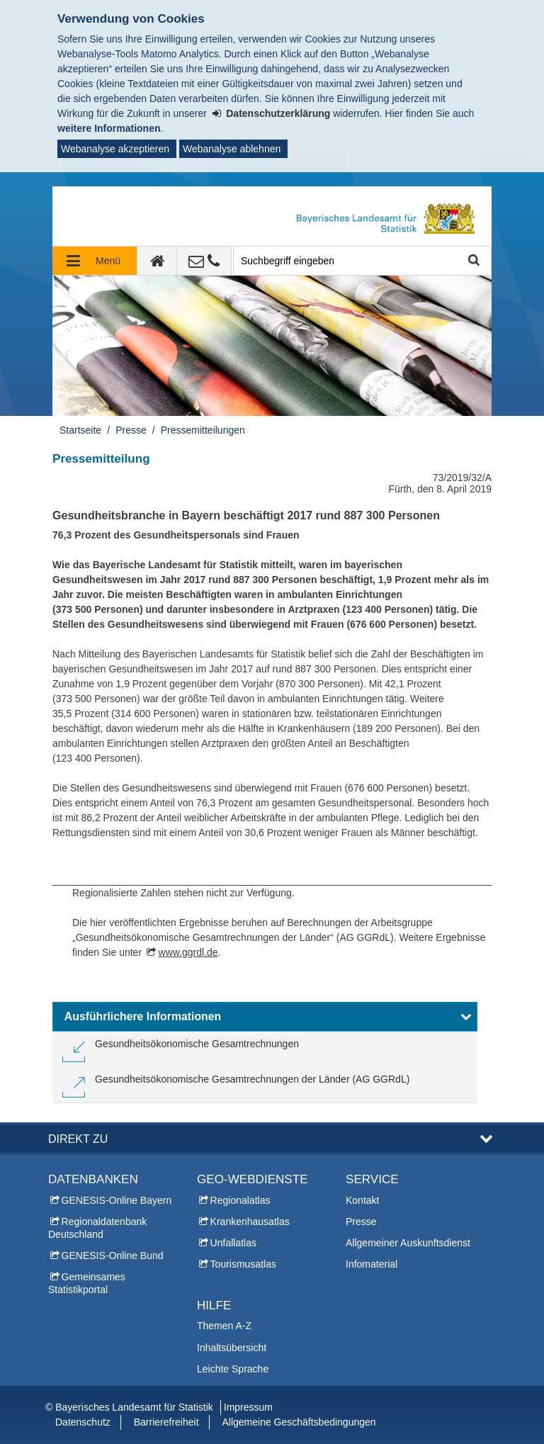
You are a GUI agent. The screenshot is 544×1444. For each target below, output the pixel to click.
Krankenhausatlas (250, 1221)
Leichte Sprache (232, 1369)
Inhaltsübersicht (231, 1347)
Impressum (248, 1407)
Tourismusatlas (243, 1264)
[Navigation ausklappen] (94, 261)
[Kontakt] (204, 261)
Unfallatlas (233, 1242)
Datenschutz (82, 1422)
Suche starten (473, 261)
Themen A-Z (224, 1325)
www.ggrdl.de (188, 952)
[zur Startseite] (157, 261)
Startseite (80, 430)
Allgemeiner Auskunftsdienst (408, 1242)
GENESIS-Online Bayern (117, 1200)
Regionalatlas (240, 1200)
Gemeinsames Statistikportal (86, 1283)
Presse (131, 430)
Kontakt (362, 1200)
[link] (180, 1049)
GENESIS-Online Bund (113, 1255)
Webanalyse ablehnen (231, 148)
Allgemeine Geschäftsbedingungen (298, 1422)
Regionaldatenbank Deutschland (97, 1228)
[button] (265, 1017)
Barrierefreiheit (166, 1422)
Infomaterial (371, 1264)
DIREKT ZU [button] (78, 1138)
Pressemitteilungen (203, 430)
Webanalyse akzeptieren (115, 148)
